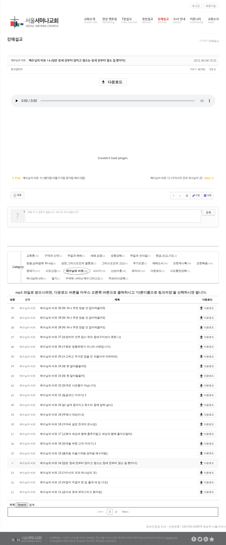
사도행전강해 (180, 270)
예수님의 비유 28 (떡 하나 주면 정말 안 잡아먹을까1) (72, 326)
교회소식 (213, 21)
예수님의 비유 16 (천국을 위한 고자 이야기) (67, 442)
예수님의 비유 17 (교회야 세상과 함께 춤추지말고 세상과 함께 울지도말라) (86, 433)
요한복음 (205, 262)
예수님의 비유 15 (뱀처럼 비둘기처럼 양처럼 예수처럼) (73, 452)
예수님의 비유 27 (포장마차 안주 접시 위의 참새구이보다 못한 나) (80, 336)
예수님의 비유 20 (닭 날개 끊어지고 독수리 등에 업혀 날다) (76, 404)
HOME (203, 40)
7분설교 (129, 21)
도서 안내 (179, 21)
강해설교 (163, 21)
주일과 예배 (76, 255)
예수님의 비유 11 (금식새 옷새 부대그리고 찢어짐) (71, 491)
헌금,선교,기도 (166, 255)
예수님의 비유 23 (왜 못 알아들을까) (62, 375)
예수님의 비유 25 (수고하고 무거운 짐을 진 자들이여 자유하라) (78, 355)
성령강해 (118, 255)
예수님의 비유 (76, 270)
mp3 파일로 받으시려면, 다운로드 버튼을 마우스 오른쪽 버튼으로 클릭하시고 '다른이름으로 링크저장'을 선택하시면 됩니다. (111, 292)
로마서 (138, 270)
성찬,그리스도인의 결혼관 (78, 262)
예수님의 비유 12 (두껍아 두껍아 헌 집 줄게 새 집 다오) (74, 481)
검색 (32, 504)
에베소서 (160, 262)
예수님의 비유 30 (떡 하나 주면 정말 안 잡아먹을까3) (72, 307)
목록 (17, 195)
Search (21, 504)
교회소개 (91, 21)
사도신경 (53, 270)
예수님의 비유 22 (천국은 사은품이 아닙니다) (68, 384)
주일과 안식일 (140, 255)
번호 (12, 299)
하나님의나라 (36, 277)
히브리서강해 (118, 277)
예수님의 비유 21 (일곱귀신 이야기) (62, 394)
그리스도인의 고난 (114, 262)
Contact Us (171, 537)
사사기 (99, 270)
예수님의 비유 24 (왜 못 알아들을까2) (63, 365)
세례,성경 (97, 255)
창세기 (33, 270)
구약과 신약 (53, 255)
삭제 (207, 195)
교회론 (32, 255)
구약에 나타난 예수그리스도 (84, 277)
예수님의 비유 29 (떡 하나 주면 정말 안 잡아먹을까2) (72, 317)
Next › (125, 511)
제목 (117, 299)
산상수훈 (118, 270)
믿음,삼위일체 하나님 (41, 262)
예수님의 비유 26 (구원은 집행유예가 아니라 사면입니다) (75, 346)
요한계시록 (182, 262)
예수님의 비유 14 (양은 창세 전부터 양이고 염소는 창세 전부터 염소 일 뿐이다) (73, 60)
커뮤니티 (196, 21)
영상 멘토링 (109, 21)
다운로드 (115, 82)
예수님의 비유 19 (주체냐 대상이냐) (62, 414)
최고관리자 (16, 69)
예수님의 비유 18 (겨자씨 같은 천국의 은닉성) (68, 423)
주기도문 (140, 262)
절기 (56, 277)
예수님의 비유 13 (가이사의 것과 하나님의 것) (68, 472)
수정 (196, 195)
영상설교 (147, 21)
